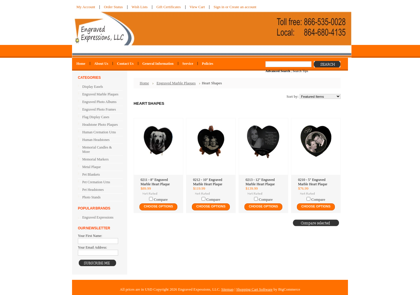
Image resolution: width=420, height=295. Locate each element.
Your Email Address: (92, 247)
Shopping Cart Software (254, 289)
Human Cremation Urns (99, 132)
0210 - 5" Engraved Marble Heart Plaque (312, 182)
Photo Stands (91, 197)
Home (144, 83)
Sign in (219, 7)
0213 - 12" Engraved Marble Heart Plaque (260, 182)
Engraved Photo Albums (99, 102)
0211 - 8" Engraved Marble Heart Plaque (155, 182)
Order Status (113, 7)
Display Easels (92, 87)
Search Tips (300, 71)
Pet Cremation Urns (99, 182)
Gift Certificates (168, 7)
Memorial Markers (95, 159)
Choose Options (158, 206)
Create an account (242, 7)
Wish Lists (140, 7)
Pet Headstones (99, 190)
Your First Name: (90, 236)
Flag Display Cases (99, 117)
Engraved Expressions (97, 217)
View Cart (197, 7)
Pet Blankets (91, 174)
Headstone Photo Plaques (100, 125)
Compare (161, 199)
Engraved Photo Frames (99, 109)
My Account (85, 7)
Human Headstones (96, 140)
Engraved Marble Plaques (99, 94)
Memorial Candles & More (97, 149)
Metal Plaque (91, 167)
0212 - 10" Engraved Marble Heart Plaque (207, 182)
